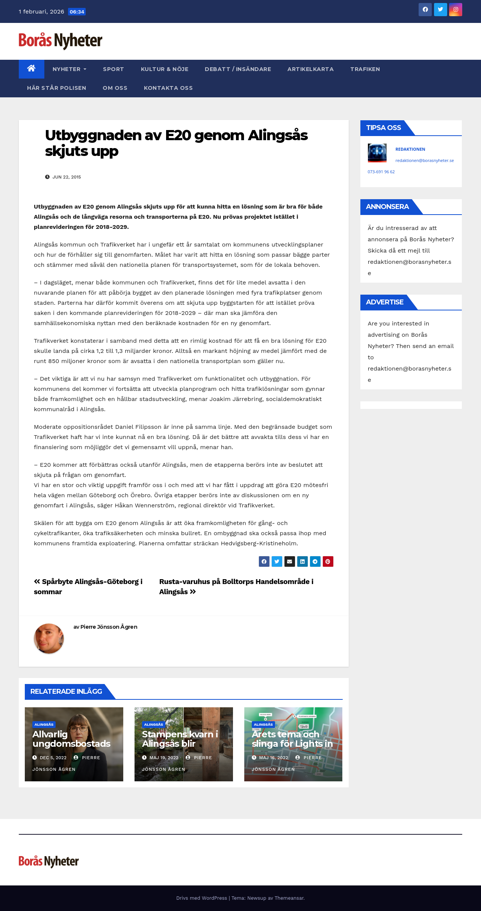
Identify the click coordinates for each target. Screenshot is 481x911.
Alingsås (44, 724)
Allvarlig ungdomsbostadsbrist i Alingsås (71, 743)
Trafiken (365, 69)
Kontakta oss (168, 88)
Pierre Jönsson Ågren (108, 626)
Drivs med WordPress (202, 898)
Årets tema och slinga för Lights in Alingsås (292, 743)
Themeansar (289, 898)
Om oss (115, 88)
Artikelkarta (310, 69)
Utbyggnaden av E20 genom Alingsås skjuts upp (176, 143)
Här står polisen (56, 88)
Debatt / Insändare (238, 69)
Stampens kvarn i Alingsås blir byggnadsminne (180, 743)
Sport (113, 69)
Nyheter (70, 69)
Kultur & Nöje (165, 69)
